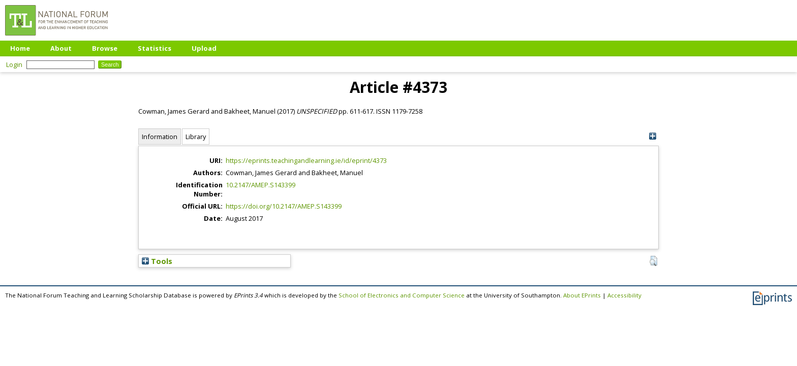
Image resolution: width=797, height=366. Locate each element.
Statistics (154, 48)
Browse (104, 48)
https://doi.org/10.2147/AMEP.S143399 (284, 206)
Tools (157, 261)
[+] (652, 136)
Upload (204, 48)
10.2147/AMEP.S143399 (260, 184)
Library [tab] (196, 136)
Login (14, 64)
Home (20, 48)
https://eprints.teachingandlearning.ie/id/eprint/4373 (306, 160)
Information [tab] (159, 136)
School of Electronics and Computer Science (402, 295)
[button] (653, 261)
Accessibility (624, 295)
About (61, 48)
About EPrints (582, 295)
